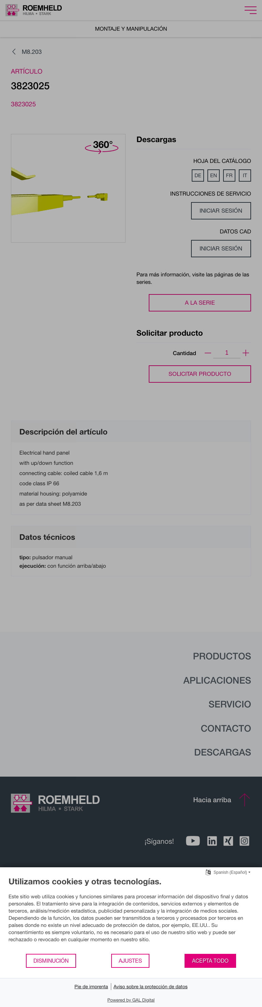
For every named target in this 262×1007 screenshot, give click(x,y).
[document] (131, 915)
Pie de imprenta (91, 986)
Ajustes (130, 961)
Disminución (51, 961)
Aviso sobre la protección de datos (151, 986)
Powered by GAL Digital (131, 1000)
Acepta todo (210, 961)
